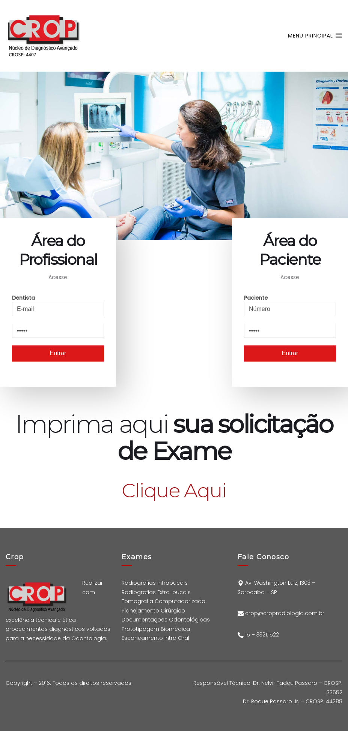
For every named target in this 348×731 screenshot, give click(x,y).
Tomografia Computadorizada (163, 601)
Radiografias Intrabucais (155, 583)
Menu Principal (315, 35)
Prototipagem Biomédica (156, 629)
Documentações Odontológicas (166, 619)
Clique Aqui (174, 490)
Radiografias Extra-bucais (156, 592)
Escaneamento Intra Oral (156, 638)
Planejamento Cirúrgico (153, 610)
